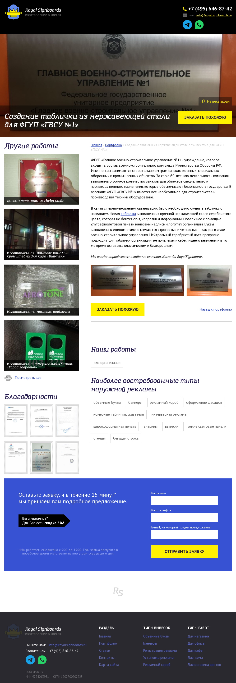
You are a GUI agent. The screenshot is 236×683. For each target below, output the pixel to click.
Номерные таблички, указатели (118, 414)
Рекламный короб (164, 402)
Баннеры (135, 402)
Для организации (106, 362)
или (207, 16)
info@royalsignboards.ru (68, 645)
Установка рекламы (158, 657)
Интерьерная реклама (169, 414)
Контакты (106, 657)
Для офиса (195, 643)
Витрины (150, 426)
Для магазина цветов (204, 664)
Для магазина (198, 636)
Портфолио (108, 643)
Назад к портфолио (215, 309)
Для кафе (195, 650)
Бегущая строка (126, 438)
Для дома (195, 657)
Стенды (99, 438)
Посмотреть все (22, 377)
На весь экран (216, 101)
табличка (128, 213)
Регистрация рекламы (160, 650)
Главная (105, 636)
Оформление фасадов (204, 402)
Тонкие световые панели (206, 426)
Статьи (104, 650)
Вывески (171, 426)
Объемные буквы (107, 402)
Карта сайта (109, 664)
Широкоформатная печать (114, 426)
